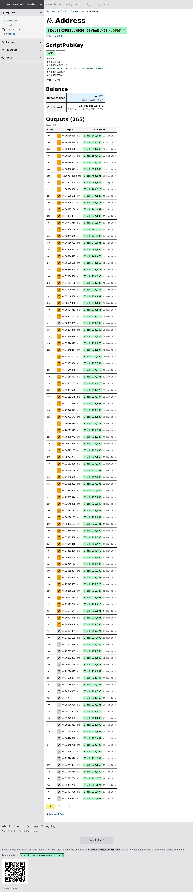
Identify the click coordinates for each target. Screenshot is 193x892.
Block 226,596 (92, 537)
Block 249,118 (92, 189)
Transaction (77, 11)
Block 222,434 (92, 738)
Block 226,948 (92, 504)
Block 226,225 (92, 584)
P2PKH (57, 80)
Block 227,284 (92, 463)
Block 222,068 (92, 765)
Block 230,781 (92, 376)
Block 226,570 (92, 544)
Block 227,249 (92, 477)
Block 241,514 (92, 229)
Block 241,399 (92, 236)
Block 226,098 (92, 597)
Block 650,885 (92, 169)
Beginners (11, 42)
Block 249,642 (92, 182)
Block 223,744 (92, 678)
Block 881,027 (92, 135)
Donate (18, 826)
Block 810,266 (92, 142)
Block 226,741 (92, 524)
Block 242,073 (92, 202)
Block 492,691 (92, 176)
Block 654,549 (92, 162)
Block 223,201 (92, 704)
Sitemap (32, 826)
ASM (50, 53)
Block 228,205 (92, 437)
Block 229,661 (92, 403)
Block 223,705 (92, 691)
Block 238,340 (92, 330)
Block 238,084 (92, 336)
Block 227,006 (92, 497)
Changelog (48, 826)
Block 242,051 (92, 209)
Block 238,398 (92, 323)
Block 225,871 (92, 611)
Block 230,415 (92, 383)
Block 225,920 (92, 604)
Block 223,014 (92, 711)
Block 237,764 (92, 363)
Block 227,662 (92, 457)
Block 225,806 (92, 617)
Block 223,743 (92, 684)
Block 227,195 (92, 484)
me (131, 849)
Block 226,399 (92, 564)
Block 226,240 (92, 577)
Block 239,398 (92, 276)
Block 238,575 (92, 309)
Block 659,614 (92, 156)
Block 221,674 (92, 785)
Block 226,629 (92, 530)
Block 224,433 (92, 664)
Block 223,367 (92, 698)
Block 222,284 (92, 758)
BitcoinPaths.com (28, 831)
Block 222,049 (92, 771)
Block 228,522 (92, 417)
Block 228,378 (92, 423)
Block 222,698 (92, 725)
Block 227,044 (92, 490)
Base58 (58, 36)
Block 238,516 (92, 316)
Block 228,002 (92, 443)
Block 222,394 (92, 751)
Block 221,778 (92, 778)
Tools (8, 57)
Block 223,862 (92, 671)
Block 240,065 (92, 263)
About (6, 826)
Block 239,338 (92, 283)
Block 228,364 (92, 430)
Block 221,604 (92, 791)
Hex (60, 53)
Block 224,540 (92, 658)
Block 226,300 (92, 571)
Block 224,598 (92, 651)
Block (63, 11)
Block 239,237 (92, 289)
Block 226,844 (92, 517)
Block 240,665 (92, 249)
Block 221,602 (92, 798)
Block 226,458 (92, 550)
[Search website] (118, 4)
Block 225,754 (92, 624)
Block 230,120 (92, 390)
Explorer (50, 11)
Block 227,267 (92, 470)
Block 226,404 (92, 557)
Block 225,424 (92, 631)
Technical (11, 50)
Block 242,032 (92, 216)
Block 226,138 (92, 591)
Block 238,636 (92, 303)
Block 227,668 (92, 450)
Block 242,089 (92, 196)
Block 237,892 (92, 356)
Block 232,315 (92, 370)
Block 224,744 (92, 644)
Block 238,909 (92, 296)
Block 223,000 (92, 718)
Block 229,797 (92, 397)
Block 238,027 (92, 350)
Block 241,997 (92, 222)
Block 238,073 (92, 343)
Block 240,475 (92, 256)
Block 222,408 (92, 745)
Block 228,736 (92, 410)
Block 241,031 (92, 243)
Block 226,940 (92, 510)
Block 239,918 (92, 269)
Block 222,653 (92, 731)
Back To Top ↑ (96, 840)
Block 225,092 (92, 638)
